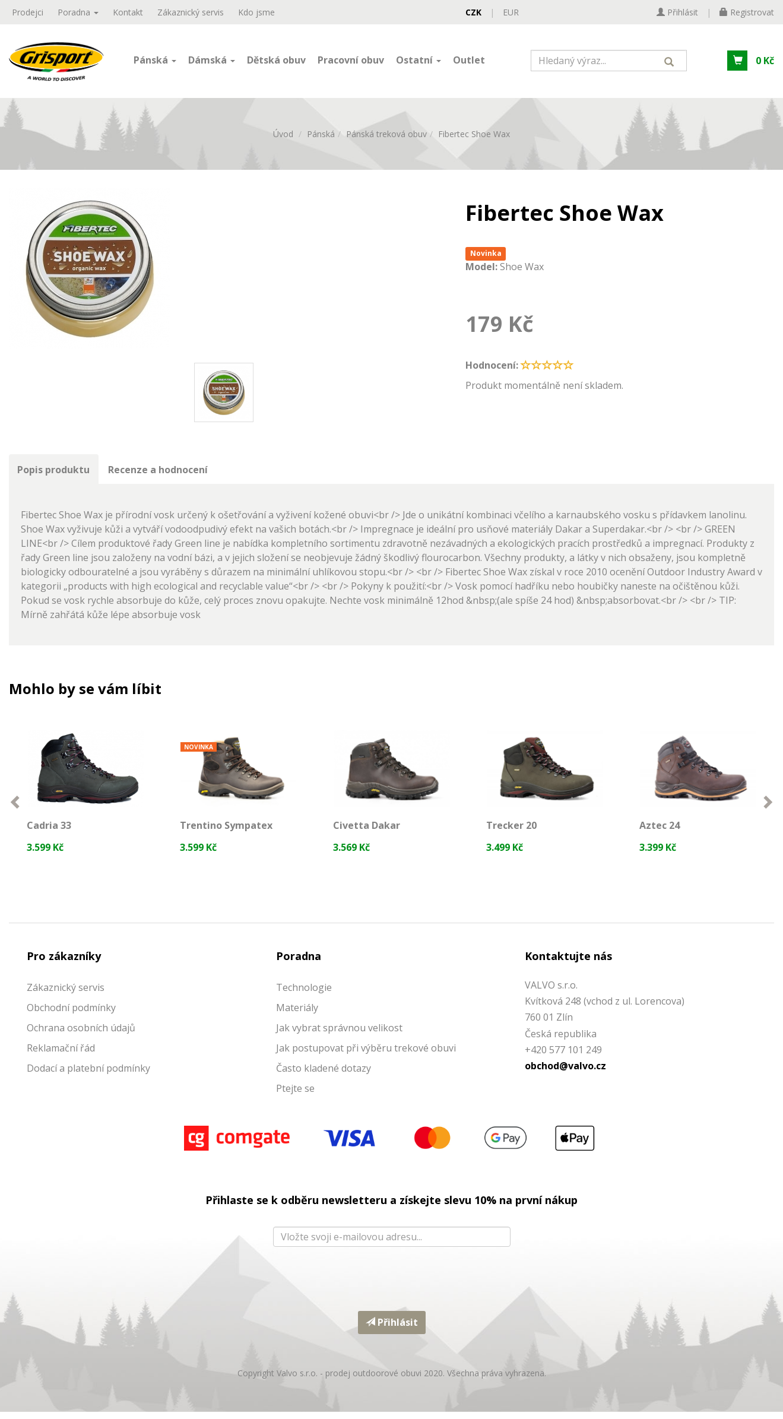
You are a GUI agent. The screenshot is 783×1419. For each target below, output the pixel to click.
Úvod (283, 137)
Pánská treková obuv (386, 137)
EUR (511, 12)
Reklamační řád (61, 1055)
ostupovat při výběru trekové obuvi (377, 1055)
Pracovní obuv (351, 61)
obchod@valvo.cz (565, 1072)
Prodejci (27, 12)
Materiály (297, 1014)
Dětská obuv (276, 61)
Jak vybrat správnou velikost (339, 1034)
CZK (473, 12)
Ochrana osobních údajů (81, 1034)
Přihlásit (392, 1329)
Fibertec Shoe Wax (474, 137)
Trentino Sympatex (226, 830)
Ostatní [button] (418, 61)
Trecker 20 (512, 830)
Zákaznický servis (190, 12)
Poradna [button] (78, 12)
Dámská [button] (211, 61)
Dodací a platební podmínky (88, 1075)
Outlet (469, 61)
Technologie (304, 994)
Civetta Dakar (367, 830)
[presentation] (391, 1283)
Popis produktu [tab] (54, 473)
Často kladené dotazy (323, 1075)
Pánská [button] (155, 61)
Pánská (321, 137)
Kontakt (128, 12)
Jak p (287, 1055)
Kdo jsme (256, 12)
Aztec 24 (660, 830)
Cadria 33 (49, 830)
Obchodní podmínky (71, 1014)
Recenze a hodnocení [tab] (159, 473)
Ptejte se (295, 1095)
